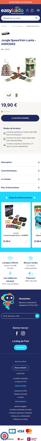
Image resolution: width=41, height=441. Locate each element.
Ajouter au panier (20, 118)
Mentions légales (20, 406)
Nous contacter (20, 368)
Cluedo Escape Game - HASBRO (15, 235)
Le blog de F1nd (20, 381)
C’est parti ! (20, 347)
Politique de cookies (20, 419)
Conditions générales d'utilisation (20, 413)
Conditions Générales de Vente (20, 410)
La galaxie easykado (20, 378)
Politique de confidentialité (20, 416)
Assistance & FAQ (20, 391)
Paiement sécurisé (20, 394)
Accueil (3, 26)
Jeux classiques (17, 26)
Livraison (20, 397)
